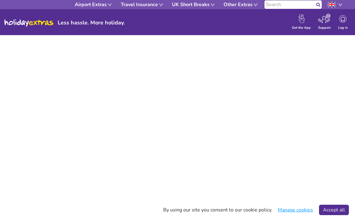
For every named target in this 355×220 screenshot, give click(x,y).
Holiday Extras (29, 23)
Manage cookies (295, 210)
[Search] (289, 4)
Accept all (334, 210)
